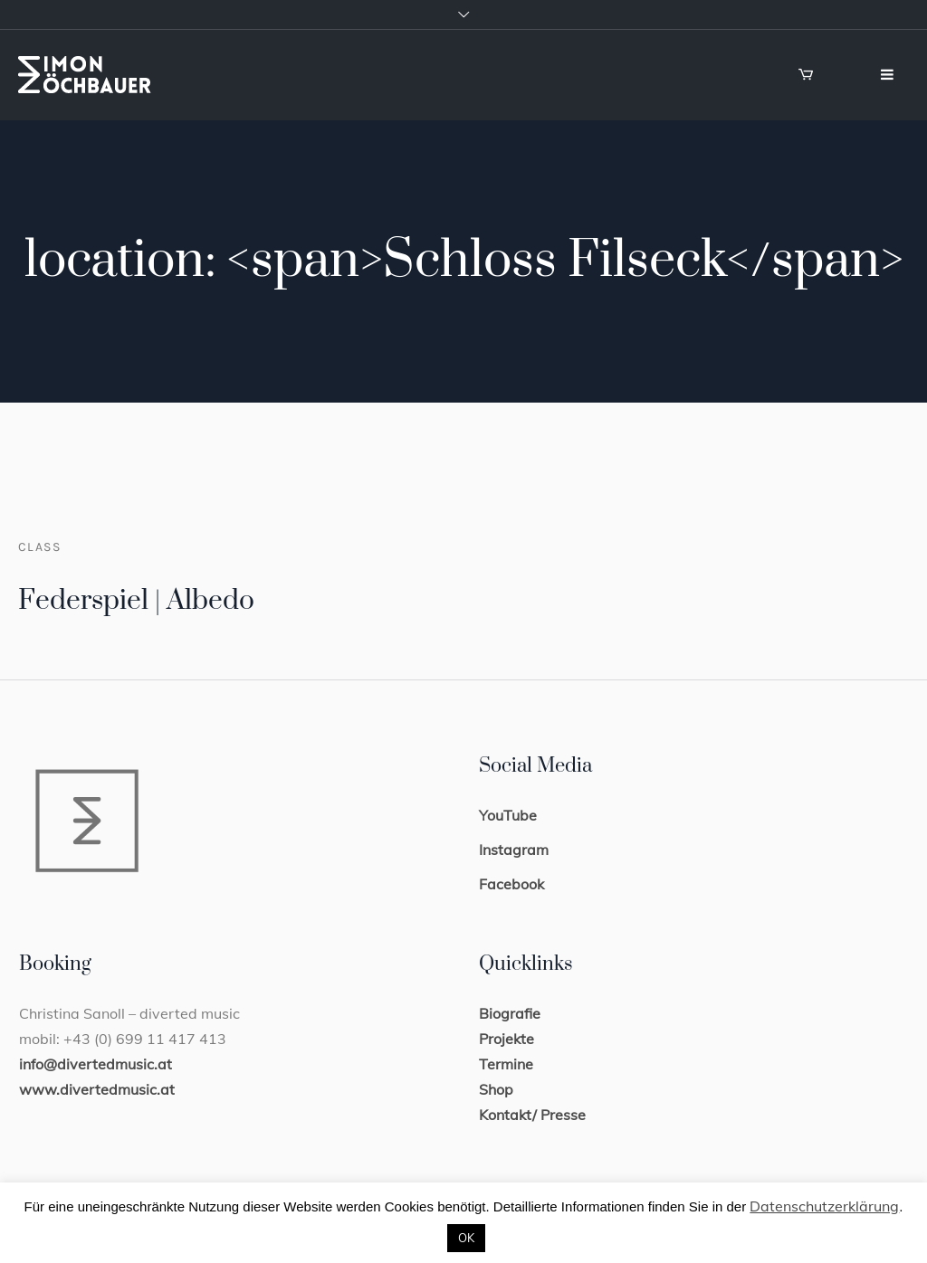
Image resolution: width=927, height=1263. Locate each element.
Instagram (514, 849)
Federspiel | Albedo (136, 601)
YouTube (508, 815)
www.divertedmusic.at (97, 1089)
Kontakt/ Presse (532, 1115)
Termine (506, 1064)
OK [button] (466, 1237)
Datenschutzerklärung (824, 1206)
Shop (496, 1089)
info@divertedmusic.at (95, 1064)
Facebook (511, 884)
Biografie (509, 1013)
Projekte (506, 1039)
